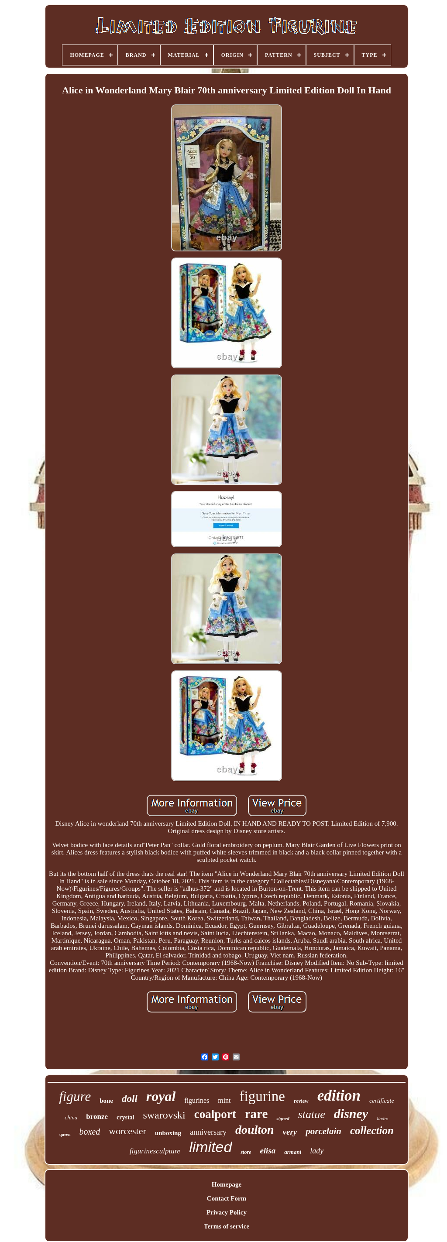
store (246, 1152)
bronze (97, 1116)
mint (224, 1100)
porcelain (323, 1131)
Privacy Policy (226, 1212)
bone (106, 1100)
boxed (89, 1131)
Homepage (226, 1184)
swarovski (164, 1115)
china (71, 1117)
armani (292, 1152)
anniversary (208, 1132)
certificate (381, 1101)
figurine (262, 1096)
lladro (383, 1118)
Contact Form (226, 1198)
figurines (196, 1100)
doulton (254, 1129)
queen (65, 1134)
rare (256, 1114)
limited (210, 1147)
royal (161, 1096)
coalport (215, 1114)
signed (282, 1118)
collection (372, 1130)
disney (351, 1113)
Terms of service (226, 1226)
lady (316, 1150)
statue (311, 1114)
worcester (127, 1130)
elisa (267, 1150)
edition (339, 1095)
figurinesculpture (155, 1151)
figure (75, 1096)
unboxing (168, 1132)
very (290, 1131)
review (301, 1101)
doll (130, 1098)
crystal (125, 1117)
